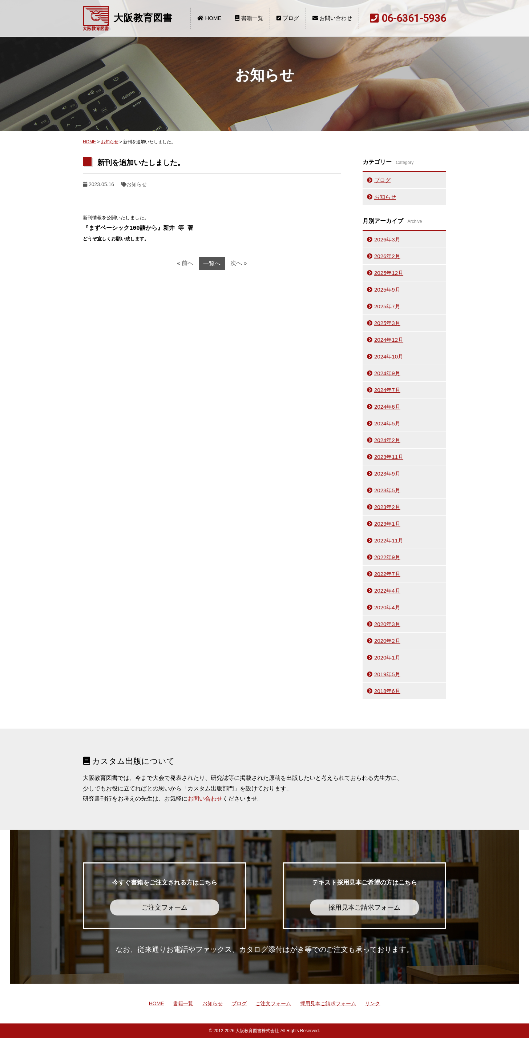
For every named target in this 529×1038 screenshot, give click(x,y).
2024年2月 (387, 440)
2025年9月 (387, 289)
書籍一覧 (249, 18)
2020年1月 (387, 657)
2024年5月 (387, 423)
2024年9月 (387, 373)
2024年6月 (387, 407)
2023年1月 (387, 524)
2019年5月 (387, 674)
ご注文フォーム (273, 1003)
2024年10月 (388, 356)
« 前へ (185, 263)
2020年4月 (387, 607)
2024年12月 (388, 340)
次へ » (238, 263)
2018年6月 (387, 691)
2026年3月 (387, 239)
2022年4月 (387, 591)
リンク (372, 1003)
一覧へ (212, 263)
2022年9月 (387, 557)
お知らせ (109, 141)
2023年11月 (388, 457)
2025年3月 (387, 323)
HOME (209, 18)
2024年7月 (387, 390)
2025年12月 (388, 273)
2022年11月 (388, 540)
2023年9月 (387, 473)
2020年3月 (387, 624)
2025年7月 (387, 306)
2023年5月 (387, 490)
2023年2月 (387, 507)
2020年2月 (387, 641)
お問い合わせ (332, 18)
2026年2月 (387, 256)
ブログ (287, 18)
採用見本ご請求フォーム (328, 1003)
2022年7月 (387, 574)
